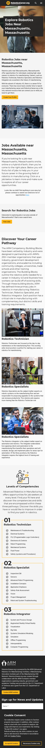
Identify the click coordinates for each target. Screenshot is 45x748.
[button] (35, 3)
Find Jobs (6, 222)
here (27, 195)
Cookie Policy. (15, 736)
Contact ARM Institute (10, 692)
